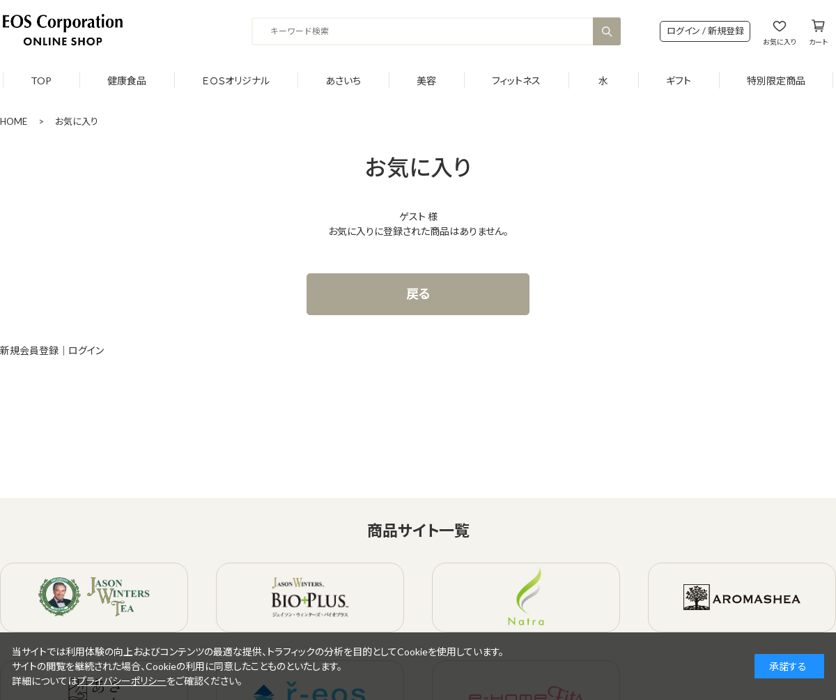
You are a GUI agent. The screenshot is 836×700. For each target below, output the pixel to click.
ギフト (678, 80)
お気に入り (779, 41)
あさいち (343, 80)
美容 (426, 80)
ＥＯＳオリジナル (236, 80)
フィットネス (516, 80)
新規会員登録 (29, 350)
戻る (418, 293)
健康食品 (126, 80)
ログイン (86, 350)
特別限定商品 (776, 80)
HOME (13, 121)
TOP (41, 80)
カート (818, 41)
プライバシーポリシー (122, 681)
